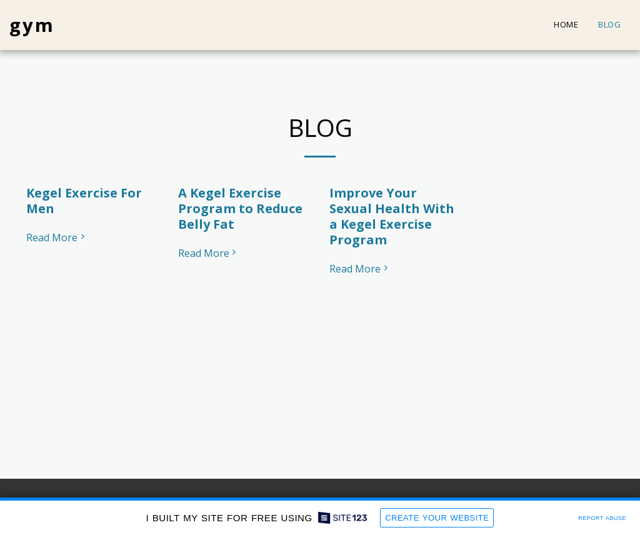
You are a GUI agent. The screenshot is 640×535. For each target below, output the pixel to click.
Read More (57, 237)
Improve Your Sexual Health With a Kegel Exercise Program (391, 216)
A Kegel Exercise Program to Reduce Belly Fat (240, 208)
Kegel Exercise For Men (84, 200)
